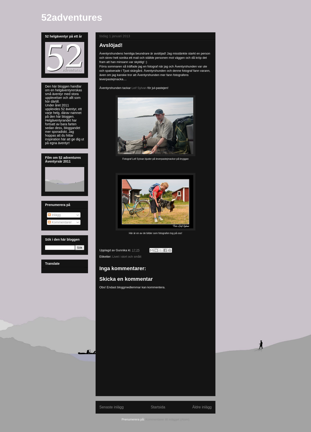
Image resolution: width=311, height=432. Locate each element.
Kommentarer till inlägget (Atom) (167, 419)
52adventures (71, 17)
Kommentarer (60, 222)
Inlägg (54, 215)
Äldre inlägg (202, 407)
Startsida (158, 407)
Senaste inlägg (111, 407)
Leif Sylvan (139, 88)
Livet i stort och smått (126, 256)
